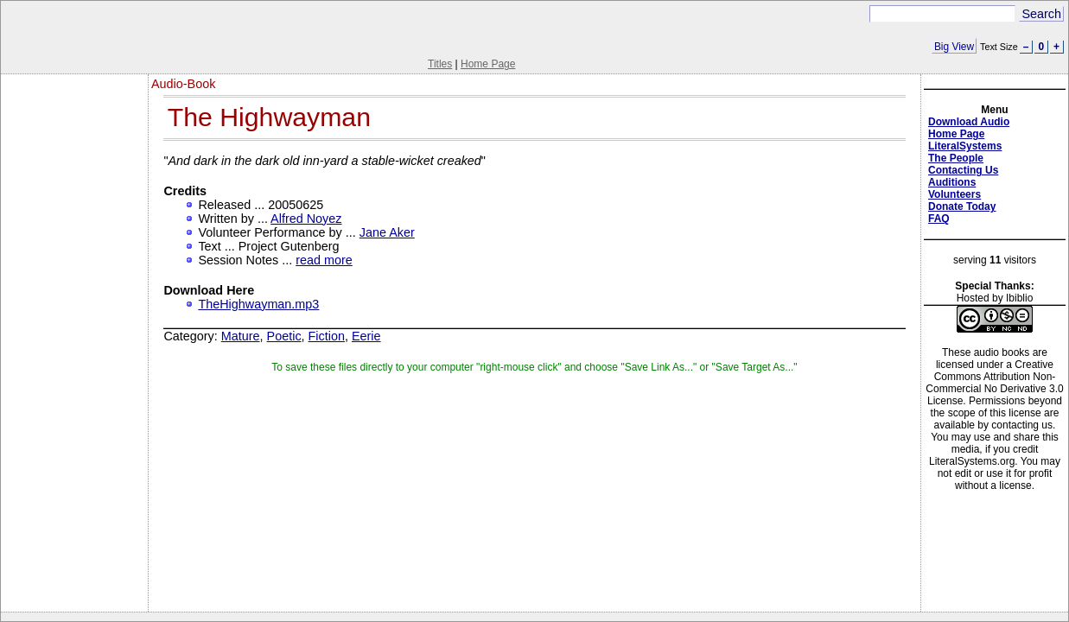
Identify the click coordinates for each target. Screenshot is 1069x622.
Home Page (488, 64)
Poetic (284, 336)
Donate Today (962, 206)
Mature (240, 336)
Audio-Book (183, 84)
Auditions (952, 182)
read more (324, 260)
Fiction (327, 336)
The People (955, 158)
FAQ (939, 219)
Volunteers (954, 194)
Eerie (366, 336)
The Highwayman (269, 117)
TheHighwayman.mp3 (258, 304)
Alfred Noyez (305, 218)
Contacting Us (963, 170)
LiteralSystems (965, 146)
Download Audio (968, 122)
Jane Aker (387, 232)
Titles (440, 64)
